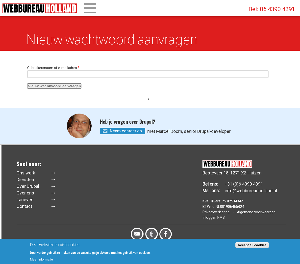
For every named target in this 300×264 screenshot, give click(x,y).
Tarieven (25, 199)
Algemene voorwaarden (256, 212)
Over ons (25, 192)
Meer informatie (41, 260)
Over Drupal (28, 186)
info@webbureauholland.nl (251, 190)
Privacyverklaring (215, 212)
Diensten (25, 179)
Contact (24, 206)
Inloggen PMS (213, 217)
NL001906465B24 (230, 206)
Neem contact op (126, 130)
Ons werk (26, 172)
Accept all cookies (252, 246)
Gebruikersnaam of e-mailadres (53, 68)
